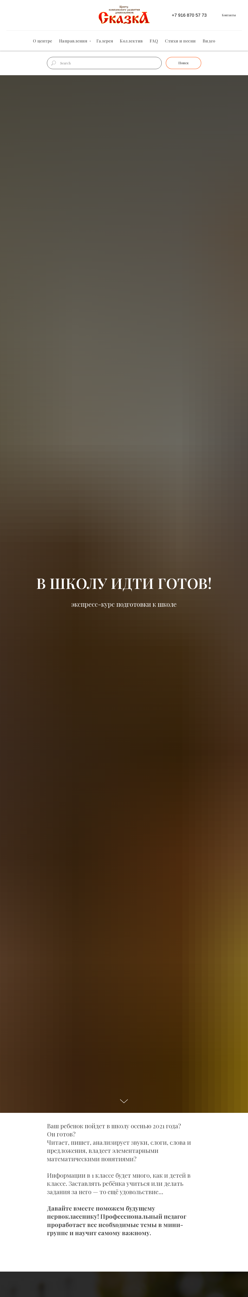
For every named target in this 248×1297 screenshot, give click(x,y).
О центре (42, 40)
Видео (209, 40)
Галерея (104, 40)
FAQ (154, 40)
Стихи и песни (180, 40)
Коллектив (131, 40)
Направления (73, 40)
